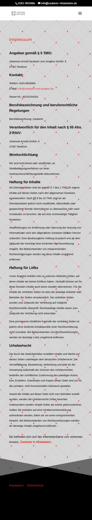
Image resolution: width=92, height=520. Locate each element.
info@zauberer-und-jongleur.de (35, 88)
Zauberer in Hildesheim (35, 442)
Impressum (16, 485)
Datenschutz (34, 485)
